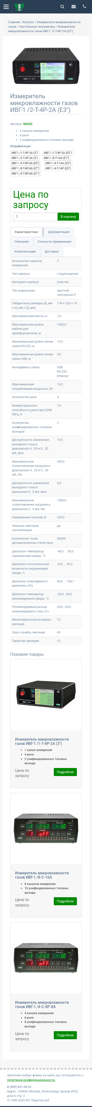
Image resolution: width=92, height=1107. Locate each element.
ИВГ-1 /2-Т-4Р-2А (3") (25, 158)
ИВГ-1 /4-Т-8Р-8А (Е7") (25, 173)
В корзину (68, 217)
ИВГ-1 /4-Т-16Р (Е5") (58, 168)
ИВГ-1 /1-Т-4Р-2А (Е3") (58, 152)
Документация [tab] (58, 232)
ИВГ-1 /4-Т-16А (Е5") (58, 163)
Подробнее (65, 772)
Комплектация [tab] (25, 251)
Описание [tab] (22, 241)
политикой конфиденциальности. (31, 1080)
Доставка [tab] (52, 251)
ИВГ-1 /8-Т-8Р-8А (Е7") (25, 168)
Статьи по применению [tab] (54, 241)
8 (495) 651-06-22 (19, 1087)
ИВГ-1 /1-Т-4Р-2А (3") (25, 152)
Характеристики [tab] (26, 232)
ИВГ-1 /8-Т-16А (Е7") (56, 158)
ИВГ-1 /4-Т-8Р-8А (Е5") (25, 163)
